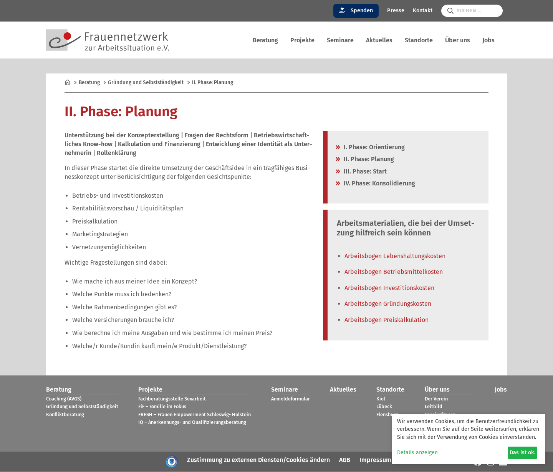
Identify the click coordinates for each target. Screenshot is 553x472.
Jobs (488, 40)
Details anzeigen (417, 452)
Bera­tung (265, 40)
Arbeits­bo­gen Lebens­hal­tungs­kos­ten (394, 256)
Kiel (380, 399)
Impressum (375, 460)
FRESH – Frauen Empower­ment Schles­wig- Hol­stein (194, 415)
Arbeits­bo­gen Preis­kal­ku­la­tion (386, 320)
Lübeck (384, 407)
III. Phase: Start (365, 171)
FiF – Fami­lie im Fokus (162, 407)
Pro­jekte (302, 40)
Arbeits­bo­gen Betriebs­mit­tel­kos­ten (393, 272)
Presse (395, 10)
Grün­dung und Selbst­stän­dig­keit (146, 83)
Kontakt (422, 10)
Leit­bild (433, 407)
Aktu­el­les (379, 40)
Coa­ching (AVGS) (63, 399)
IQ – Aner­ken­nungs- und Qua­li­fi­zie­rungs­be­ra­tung (192, 423)
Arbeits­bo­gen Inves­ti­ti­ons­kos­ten (389, 288)
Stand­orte (419, 40)
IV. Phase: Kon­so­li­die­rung (379, 183)
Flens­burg (387, 415)
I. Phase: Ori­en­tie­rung (374, 147)
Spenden (356, 10)
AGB (344, 460)
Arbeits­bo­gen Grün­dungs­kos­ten (387, 304)
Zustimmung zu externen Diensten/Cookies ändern (258, 460)
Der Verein (436, 399)
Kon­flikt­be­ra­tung (65, 415)
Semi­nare (340, 40)
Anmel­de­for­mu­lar (290, 399)
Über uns (457, 40)
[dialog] (468, 439)
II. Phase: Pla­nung (369, 159)
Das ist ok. (522, 452)
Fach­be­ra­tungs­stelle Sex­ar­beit (172, 399)
